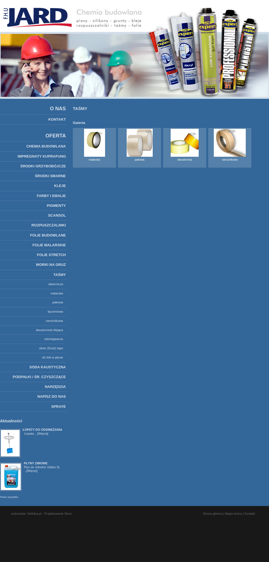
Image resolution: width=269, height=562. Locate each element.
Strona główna (212, 513)
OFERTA (55, 136)
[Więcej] (42, 433)
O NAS (58, 108)
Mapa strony (233, 513)
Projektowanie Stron (57, 513)
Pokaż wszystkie (9, 497)
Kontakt (250, 513)
